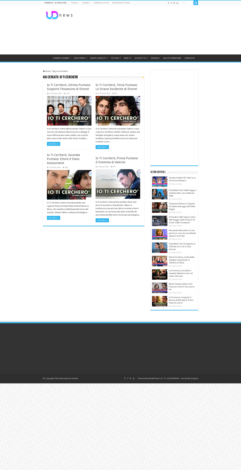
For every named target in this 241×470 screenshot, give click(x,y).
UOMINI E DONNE (61, 58)
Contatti (85, 3)
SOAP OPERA (79, 58)
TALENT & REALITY (98, 58)
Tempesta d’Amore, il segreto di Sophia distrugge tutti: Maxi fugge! (182, 206)
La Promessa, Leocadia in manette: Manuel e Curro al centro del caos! (181, 273)
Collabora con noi (101, 3)
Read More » (53, 144)
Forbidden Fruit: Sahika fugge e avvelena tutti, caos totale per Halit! (182, 193)
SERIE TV (127, 58)
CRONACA (155, 58)
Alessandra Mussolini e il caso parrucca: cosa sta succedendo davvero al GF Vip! (182, 233)
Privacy (74, 3)
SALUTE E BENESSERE (172, 58)
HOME (47, 57)
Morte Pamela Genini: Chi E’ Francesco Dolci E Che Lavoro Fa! (182, 287)
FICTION (115, 58)
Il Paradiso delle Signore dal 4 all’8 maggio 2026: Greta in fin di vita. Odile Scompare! (182, 220)
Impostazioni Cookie (121, 3)
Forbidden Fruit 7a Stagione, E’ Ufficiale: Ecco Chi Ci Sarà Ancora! (182, 246)
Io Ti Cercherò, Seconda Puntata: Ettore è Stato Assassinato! (63, 159)
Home (46, 71)
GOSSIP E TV (140, 58)
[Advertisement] (140, 29)
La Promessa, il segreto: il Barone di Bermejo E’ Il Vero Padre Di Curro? (181, 300)
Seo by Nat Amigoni (189, 378)
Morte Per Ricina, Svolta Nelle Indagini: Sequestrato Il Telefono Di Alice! (181, 260)
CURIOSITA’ (189, 58)
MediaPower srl (155, 378)
